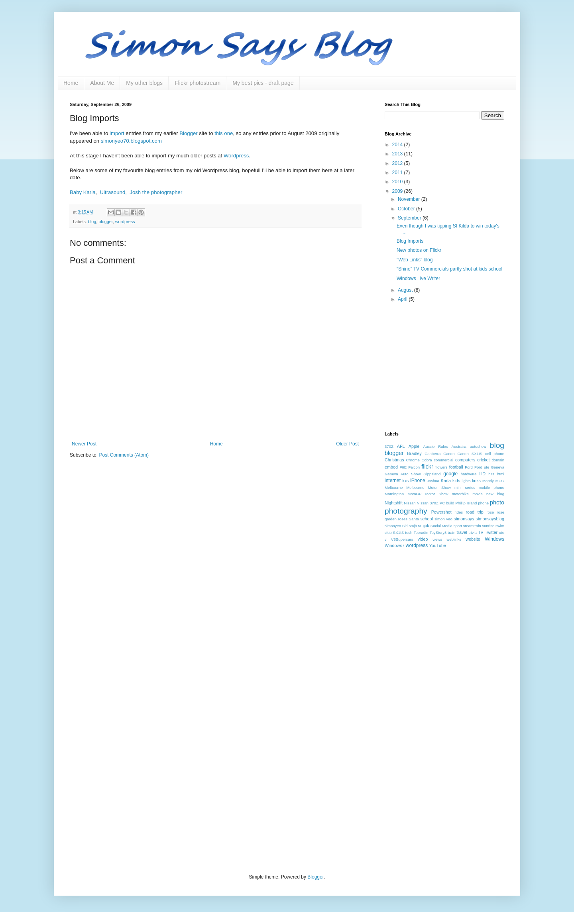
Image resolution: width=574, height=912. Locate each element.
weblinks (453, 539)
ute (501, 532)
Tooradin (421, 532)
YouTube (437, 545)
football (456, 467)
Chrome (413, 460)
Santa (414, 519)
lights (466, 481)
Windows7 (395, 545)
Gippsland (431, 474)
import (117, 133)
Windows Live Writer (418, 278)
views (437, 539)
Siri (405, 526)
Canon (448, 453)
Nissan (409, 503)
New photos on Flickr (419, 250)
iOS (405, 481)
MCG (499, 481)
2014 (398, 144)
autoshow (478, 446)
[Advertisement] (444, 368)
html (500, 474)
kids (456, 480)
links (476, 480)
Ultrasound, (113, 192)
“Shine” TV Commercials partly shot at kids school (449, 269)
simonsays (464, 518)
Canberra (432, 453)
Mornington (394, 494)
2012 (398, 163)
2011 (398, 172)
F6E (403, 467)
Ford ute (481, 467)
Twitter (491, 532)
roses (402, 519)
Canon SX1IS (470, 453)
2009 (398, 191)
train (452, 532)
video (423, 539)
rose (490, 512)
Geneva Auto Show (403, 474)
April (403, 299)
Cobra (426, 460)
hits (491, 474)
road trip (474, 512)
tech (408, 532)
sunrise (488, 526)
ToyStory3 (438, 532)
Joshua (433, 481)
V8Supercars (402, 539)
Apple (414, 446)
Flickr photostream (197, 83)
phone (483, 503)
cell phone (494, 453)
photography (406, 511)
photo (497, 502)
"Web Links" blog (414, 260)
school (427, 518)
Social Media (441, 526)
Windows (494, 539)
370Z (389, 446)
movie (477, 494)
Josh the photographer (156, 192)
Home (70, 83)
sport (458, 526)
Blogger (188, 133)
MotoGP (414, 494)
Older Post (347, 444)
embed (391, 467)
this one (223, 133)
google (450, 474)
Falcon (414, 467)
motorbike (460, 494)
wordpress (125, 221)
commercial (443, 460)
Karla (446, 480)
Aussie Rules (435, 446)
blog (92, 221)
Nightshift (394, 502)
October (407, 209)
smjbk (423, 525)
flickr (427, 466)
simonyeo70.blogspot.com (131, 141)
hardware (469, 474)
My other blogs (144, 83)
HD (482, 473)
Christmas (394, 459)
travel (462, 532)
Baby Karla (83, 192)
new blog (495, 494)
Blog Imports (410, 241)
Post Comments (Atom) (124, 455)
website (473, 539)
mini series (464, 487)
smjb (413, 526)
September (410, 218)
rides (458, 512)
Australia (459, 446)
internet (393, 480)
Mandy (488, 481)
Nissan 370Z (427, 503)
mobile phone (491, 487)
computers (465, 459)
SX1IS (398, 532)
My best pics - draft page (262, 83)
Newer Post (84, 444)
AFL (401, 446)
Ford (469, 467)
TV (481, 532)
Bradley (414, 453)
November (409, 199)
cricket (483, 459)
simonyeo (393, 526)
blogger (105, 221)
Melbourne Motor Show (428, 487)
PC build (447, 503)
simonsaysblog (490, 518)
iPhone (417, 480)
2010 (398, 181)
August (406, 290)
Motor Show (436, 494)
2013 (398, 154)
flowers (441, 467)
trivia (472, 532)
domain (498, 460)
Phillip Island (466, 503)
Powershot (441, 512)
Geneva (497, 467)
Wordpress (236, 156)
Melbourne (394, 487)
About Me (102, 83)
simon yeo (443, 519)
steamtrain (472, 526)
